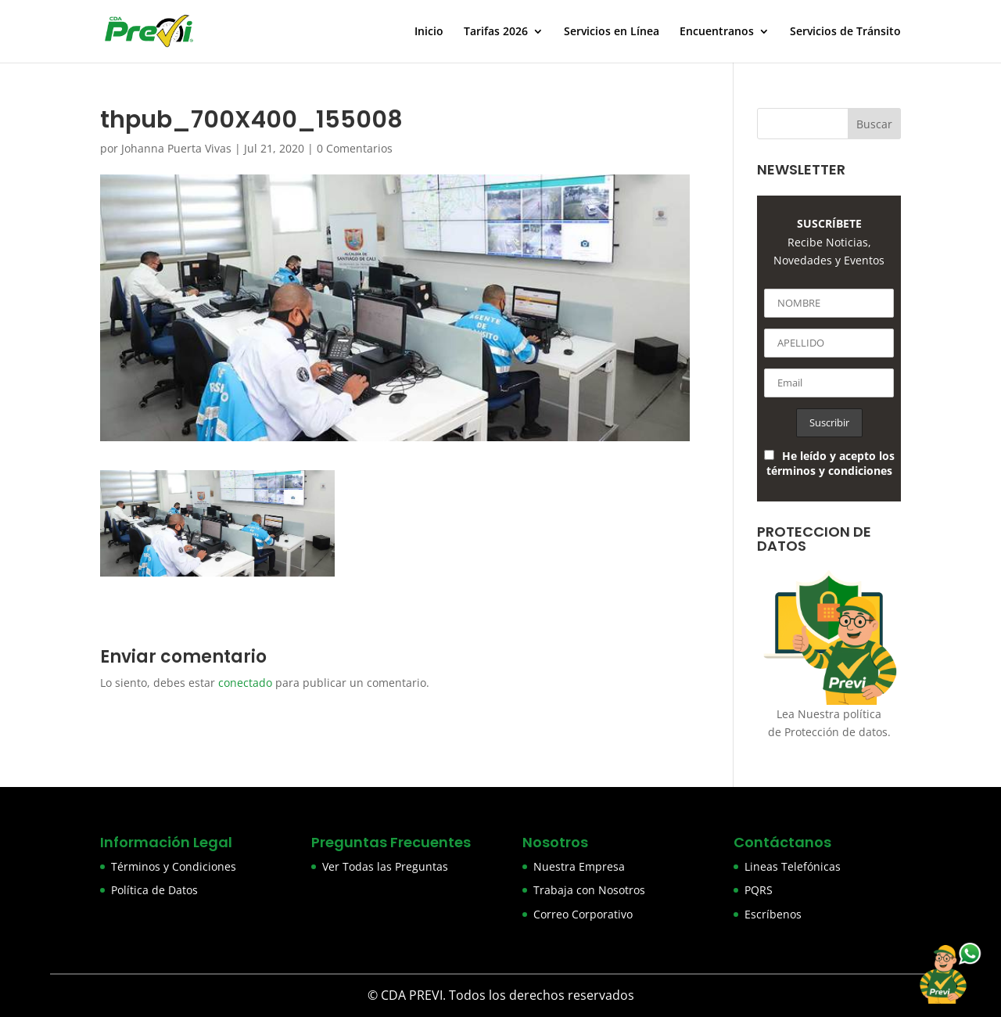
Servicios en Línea (611, 32)
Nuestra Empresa (579, 866)
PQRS (758, 889)
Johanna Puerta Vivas (176, 148)
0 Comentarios (355, 148)
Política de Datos (154, 889)
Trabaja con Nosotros (589, 889)
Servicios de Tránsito (845, 32)
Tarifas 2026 (496, 32)
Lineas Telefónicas (792, 866)
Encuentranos (717, 32)
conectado (245, 682)
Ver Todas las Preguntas (385, 866)
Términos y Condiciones (173, 866)
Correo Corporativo (583, 914)
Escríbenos (773, 914)
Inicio (428, 32)
